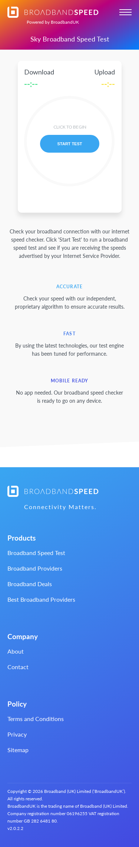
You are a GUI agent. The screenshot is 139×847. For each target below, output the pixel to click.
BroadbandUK (53, 22)
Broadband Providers (34, 568)
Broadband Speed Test (36, 552)
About (15, 651)
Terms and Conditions (35, 718)
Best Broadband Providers (41, 599)
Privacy (17, 734)
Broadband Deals (29, 583)
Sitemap (18, 749)
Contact (18, 666)
